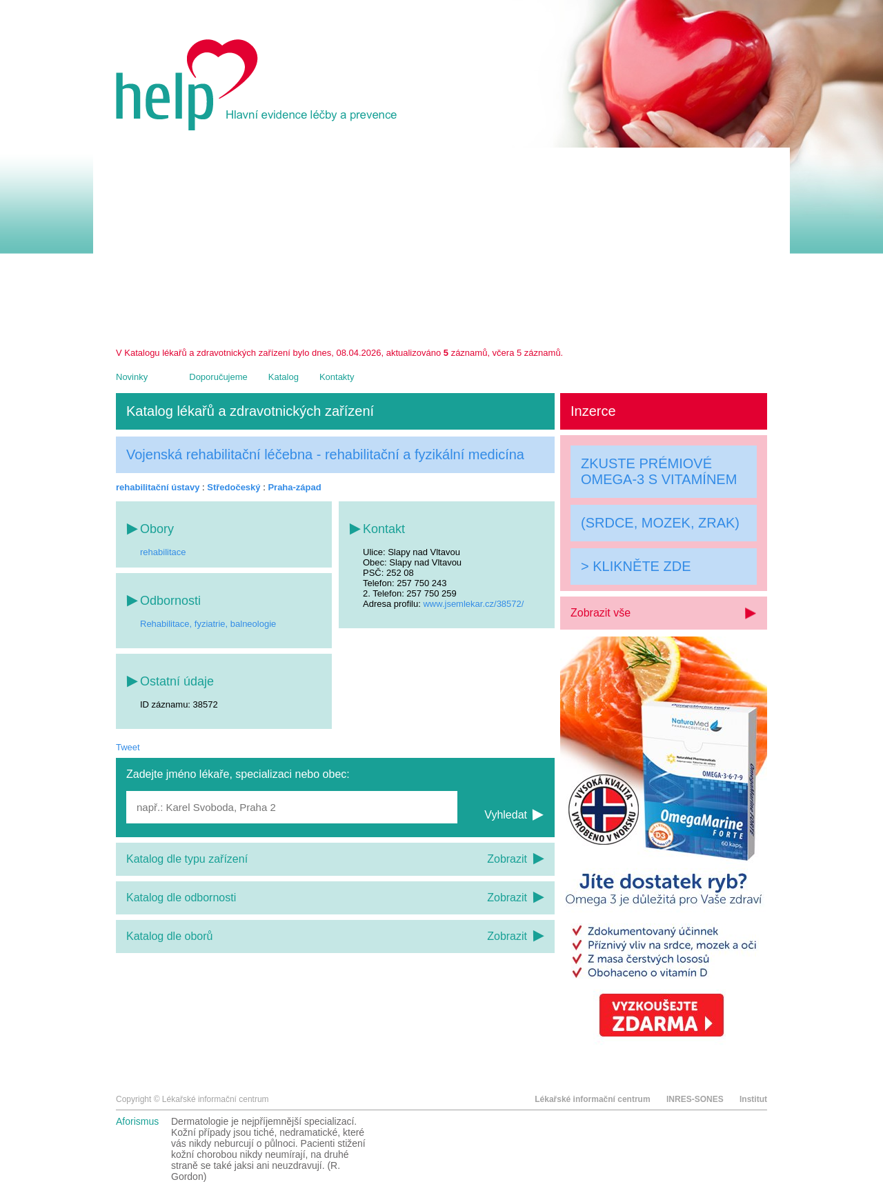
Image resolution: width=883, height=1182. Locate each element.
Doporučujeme (218, 377)
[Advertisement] (441, 244)
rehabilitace (163, 552)
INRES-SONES (695, 1099)
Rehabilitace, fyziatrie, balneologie (208, 624)
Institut (753, 1099)
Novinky (132, 377)
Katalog (283, 377)
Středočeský (233, 487)
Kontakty (337, 377)
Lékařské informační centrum (592, 1099)
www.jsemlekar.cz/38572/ (473, 604)
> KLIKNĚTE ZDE (636, 566)
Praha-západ (294, 487)
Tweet (128, 747)
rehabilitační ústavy (157, 487)
